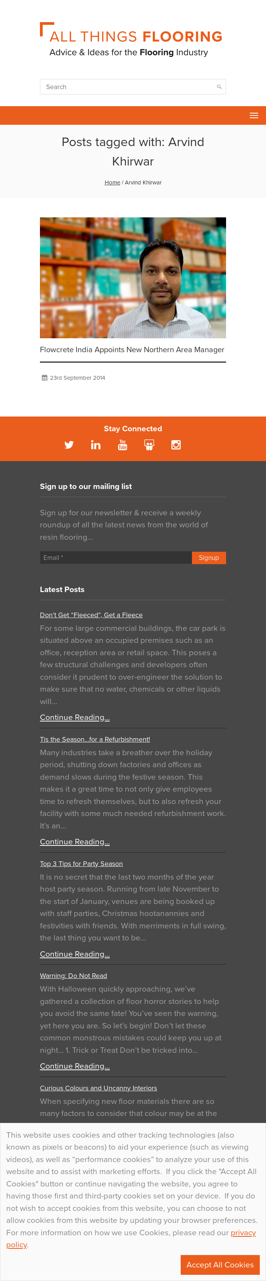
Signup (209, 558)
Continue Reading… (75, 717)
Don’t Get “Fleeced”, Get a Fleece (91, 615)
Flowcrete (10, 115)
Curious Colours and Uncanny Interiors (98, 1088)
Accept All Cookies (220, 1265)
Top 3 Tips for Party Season (81, 863)
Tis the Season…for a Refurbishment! (95, 739)
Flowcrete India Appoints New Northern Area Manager (132, 350)
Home (112, 182)
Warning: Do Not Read (73, 975)
